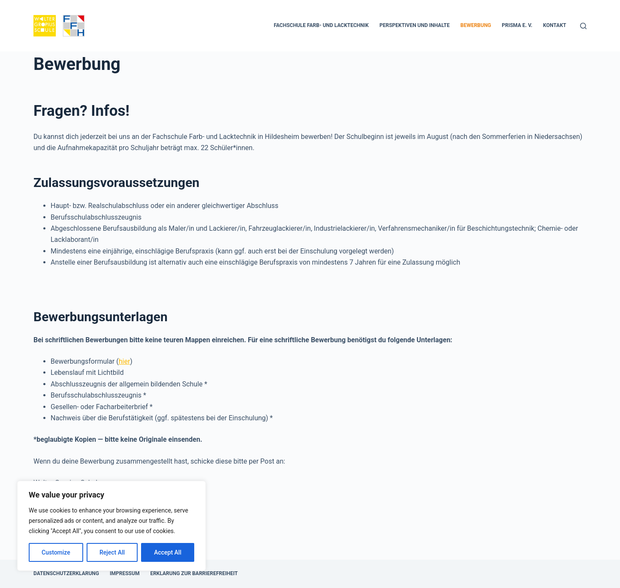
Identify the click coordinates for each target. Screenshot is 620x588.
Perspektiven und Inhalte (414, 25)
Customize (56, 552)
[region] (111, 526)
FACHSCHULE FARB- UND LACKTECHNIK (321, 25)
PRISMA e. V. (517, 25)
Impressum (124, 573)
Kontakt (554, 25)
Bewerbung (475, 25)
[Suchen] (583, 26)
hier (124, 361)
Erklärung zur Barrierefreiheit (194, 573)
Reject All (112, 552)
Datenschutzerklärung (66, 573)
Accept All (167, 552)
